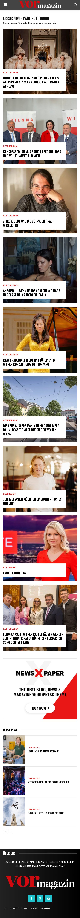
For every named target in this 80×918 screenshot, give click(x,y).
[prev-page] (5, 832)
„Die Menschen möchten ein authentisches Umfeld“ (32, 501)
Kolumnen (9, 567)
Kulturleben (10, 73)
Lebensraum (10, 146)
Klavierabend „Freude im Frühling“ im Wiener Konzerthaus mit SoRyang (29, 362)
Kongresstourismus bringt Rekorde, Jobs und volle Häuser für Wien (32, 153)
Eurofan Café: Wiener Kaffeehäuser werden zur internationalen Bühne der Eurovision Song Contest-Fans (33, 638)
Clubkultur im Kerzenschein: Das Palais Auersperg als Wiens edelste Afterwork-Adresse (31, 82)
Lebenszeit (9, 494)
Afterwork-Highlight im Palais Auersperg (48, 782)
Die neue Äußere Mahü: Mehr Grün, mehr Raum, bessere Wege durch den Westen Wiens (31, 429)
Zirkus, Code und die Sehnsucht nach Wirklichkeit (28, 223)
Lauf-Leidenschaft (16, 573)
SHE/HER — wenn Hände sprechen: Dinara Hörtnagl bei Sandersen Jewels (31, 292)
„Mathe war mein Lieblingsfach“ (43, 751)
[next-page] (10, 832)
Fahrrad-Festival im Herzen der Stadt (46, 813)
